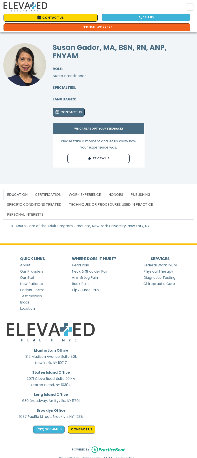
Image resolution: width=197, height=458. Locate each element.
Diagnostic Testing (159, 277)
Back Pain (80, 283)
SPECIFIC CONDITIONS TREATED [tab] (34, 204)
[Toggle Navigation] (189, 7)
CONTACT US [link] (50, 17)
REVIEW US (99, 158)
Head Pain (80, 265)
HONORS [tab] (115, 194)
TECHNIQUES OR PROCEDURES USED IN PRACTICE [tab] (111, 204)
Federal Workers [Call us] (97, 27)
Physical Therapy (158, 271)
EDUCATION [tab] (17, 194)
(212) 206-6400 (49, 429)
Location (27, 308)
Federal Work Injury (160, 265)
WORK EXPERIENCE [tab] (85, 194)
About (25, 265)
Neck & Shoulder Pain (90, 271)
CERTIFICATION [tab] (48, 194)
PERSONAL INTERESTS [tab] (25, 214)
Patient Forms (32, 289)
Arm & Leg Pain (85, 277)
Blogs (24, 302)
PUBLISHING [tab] (141, 194)
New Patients (31, 283)
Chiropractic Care (159, 283)
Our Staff (28, 277)
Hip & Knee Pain (85, 289)
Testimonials (31, 296)
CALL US (146, 17)
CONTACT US (69, 112)
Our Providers (32, 271)
